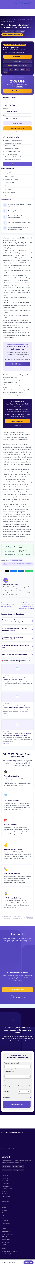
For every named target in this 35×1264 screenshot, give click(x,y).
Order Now (28, 1262)
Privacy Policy (6, 1231)
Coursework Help (10, 195)
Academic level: (9, 1071)
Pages (4, 115)
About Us (4, 1205)
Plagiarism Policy (6, 1239)
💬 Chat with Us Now (17, 164)
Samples (4, 1210)
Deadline (5, 108)
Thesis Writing (6, 1196)
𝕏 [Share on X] (7, 570)
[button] (2, 3)
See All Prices (17, 61)
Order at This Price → (17, 128)
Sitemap (4, 1244)
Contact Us (5, 1220)
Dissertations (5, 1183)
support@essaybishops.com (10, 1251)
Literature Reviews (10, 192)
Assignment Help (9, 182)
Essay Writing (8, 172)
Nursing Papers (9, 185)
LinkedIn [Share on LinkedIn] (21, 570)
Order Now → (17, 56)
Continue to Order (17, 1104)
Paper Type (6, 102)
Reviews (4, 1212)
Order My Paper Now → (17, 421)
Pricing (4, 1207)
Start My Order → (17, 364)
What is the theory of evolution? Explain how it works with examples (17, 563)
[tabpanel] (17, 964)
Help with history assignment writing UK (19, 19)
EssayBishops (8, 1157)
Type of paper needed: (11, 1063)
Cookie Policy (6, 1242)
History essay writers (16, 560)
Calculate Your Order (17, 989)
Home (3, 19)
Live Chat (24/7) (6, 1254)
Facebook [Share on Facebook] (13, 570)
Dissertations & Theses (11, 179)
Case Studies (8, 189)
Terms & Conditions (7, 1234)
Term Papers (5, 1191)
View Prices (17, 425)
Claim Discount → (17, 90)
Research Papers (9, 176)
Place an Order (6, 1223)
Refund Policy (6, 1237)
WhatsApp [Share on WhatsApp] (29, 570)
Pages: (6, 1091)
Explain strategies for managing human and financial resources (7, 604)
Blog (3, 1218)
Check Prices (19, 997)
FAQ (3, 1215)
